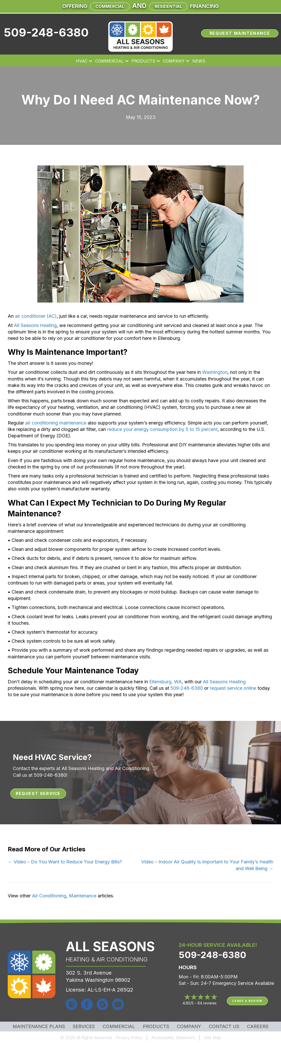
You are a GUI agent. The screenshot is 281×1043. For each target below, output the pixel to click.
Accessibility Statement (173, 1037)
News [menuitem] (198, 61)
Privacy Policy (129, 1037)
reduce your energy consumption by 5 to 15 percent (162, 429)
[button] (90, 61)
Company (189, 1026)
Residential (168, 6)
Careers (257, 1026)
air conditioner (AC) (36, 316)
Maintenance (82, 895)
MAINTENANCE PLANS (39, 1026)
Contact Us (224, 1026)
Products (156, 1026)
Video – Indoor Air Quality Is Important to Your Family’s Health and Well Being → (207, 865)
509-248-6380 (46, 32)
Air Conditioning (49, 895)
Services (84, 1026)
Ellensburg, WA (165, 681)
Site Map (212, 1037)
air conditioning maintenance (55, 423)
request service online (233, 688)
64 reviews (207, 1003)
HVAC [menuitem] (81, 61)
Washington (214, 372)
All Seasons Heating (35, 325)
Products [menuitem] (143, 61)
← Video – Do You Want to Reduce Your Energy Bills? (65, 861)
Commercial (109, 6)
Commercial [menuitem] (109, 61)
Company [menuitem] (174, 61)
